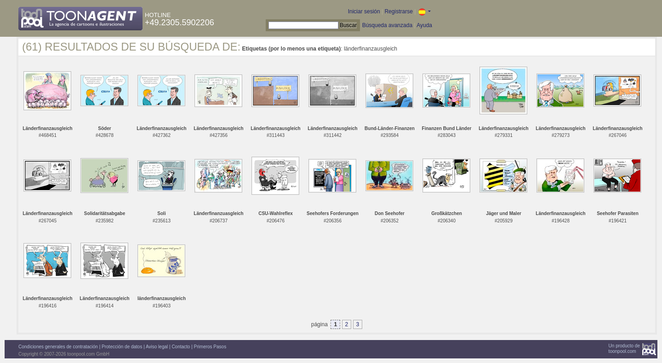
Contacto (180, 346)
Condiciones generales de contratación (58, 346)
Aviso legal (157, 346)
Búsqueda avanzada (387, 25)
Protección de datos (122, 346)
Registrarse (398, 11)
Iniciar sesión (364, 11)
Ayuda (424, 25)
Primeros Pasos (210, 346)
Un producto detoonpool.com (624, 348)
